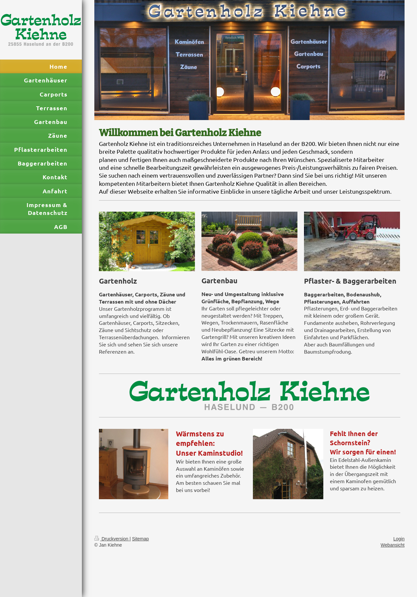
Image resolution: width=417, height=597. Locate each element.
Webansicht (393, 545)
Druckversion (111, 538)
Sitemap (140, 538)
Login (399, 538)
